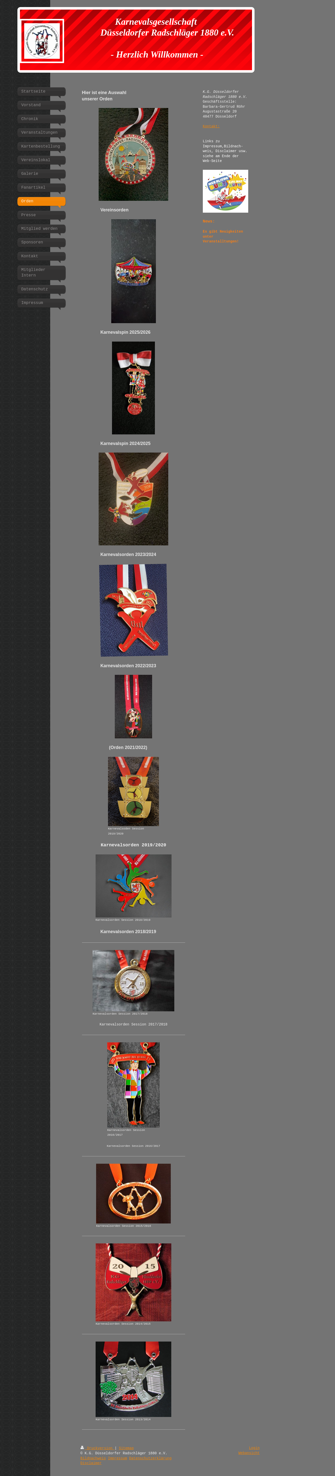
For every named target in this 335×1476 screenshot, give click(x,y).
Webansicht (249, 1453)
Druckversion (97, 1448)
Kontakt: (211, 126)
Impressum (117, 1458)
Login (254, 1448)
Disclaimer (91, 1463)
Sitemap (126, 1448)
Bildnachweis (93, 1458)
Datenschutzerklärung (150, 1458)
